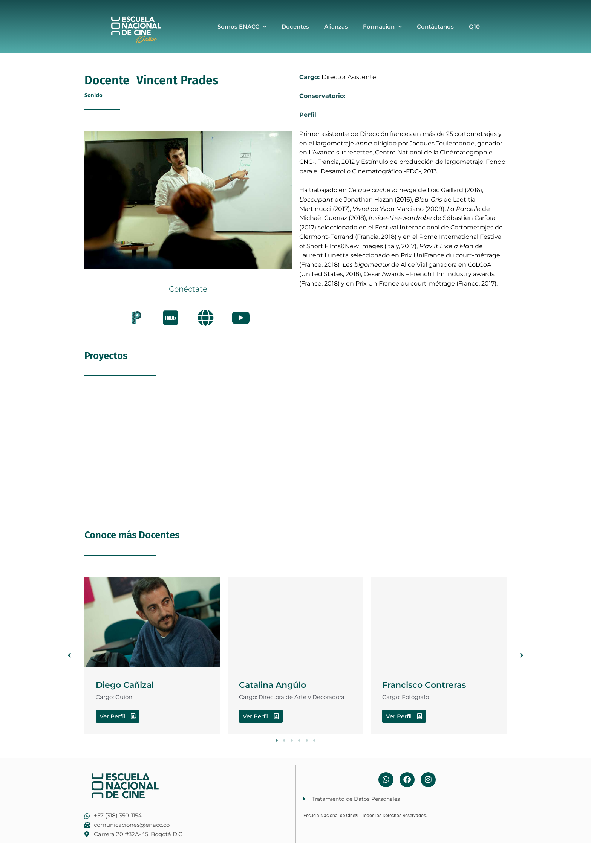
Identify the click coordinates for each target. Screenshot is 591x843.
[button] (69, 655)
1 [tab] (276, 740)
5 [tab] (307, 740)
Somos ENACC (241, 27)
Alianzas (336, 26)
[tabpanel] (152, 656)
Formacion (382, 27)
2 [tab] (284, 740)
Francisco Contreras (432, 684)
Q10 (474, 26)
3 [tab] (292, 740)
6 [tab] (314, 740)
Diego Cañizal (131, 684)
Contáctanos (435, 26)
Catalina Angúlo (279, 684)
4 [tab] (299, 740)
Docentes (295, 26)
